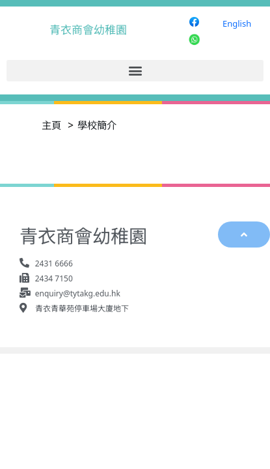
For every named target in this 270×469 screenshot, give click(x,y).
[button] (135, 70)
